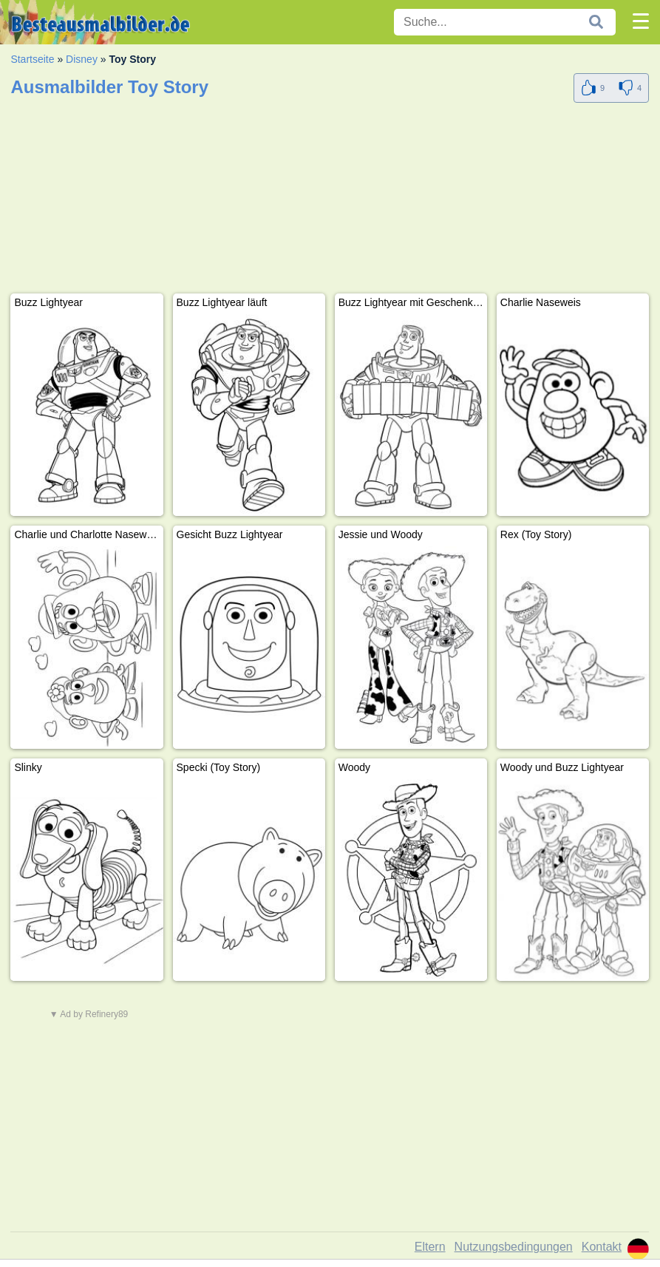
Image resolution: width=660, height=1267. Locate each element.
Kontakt (602, 1246)
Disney (82, 59)
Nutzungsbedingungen (514, 1246)
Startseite (32, 59)
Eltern (430, 1246)
